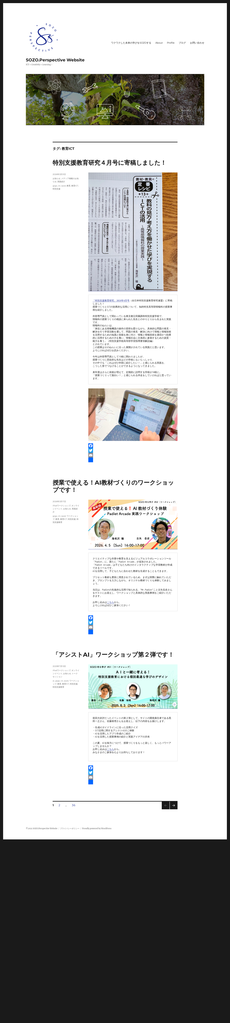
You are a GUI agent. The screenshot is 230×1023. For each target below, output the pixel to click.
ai (53, 681)
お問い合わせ (197, 42)
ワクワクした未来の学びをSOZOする (131, 42)
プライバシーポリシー (69, 828)
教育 (68, 185)
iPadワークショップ (62, 505)
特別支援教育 (58, 687)
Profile (171, 42)
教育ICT (74, 185)
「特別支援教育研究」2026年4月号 (111, 300)
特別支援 (56, 189)
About (159, 42)
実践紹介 (61, 181)
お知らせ (56, 178)
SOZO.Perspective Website (55, 59)
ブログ (182, 42)
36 (73, 805)
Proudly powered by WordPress (97, 828)
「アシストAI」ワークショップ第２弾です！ (113, 654)
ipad (63, 185)
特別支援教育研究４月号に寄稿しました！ (109, 162)
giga (55, 185)
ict (59, 185)
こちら (110, 602)
